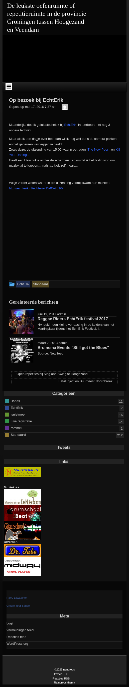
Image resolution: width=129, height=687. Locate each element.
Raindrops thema (64, 682)
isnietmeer (18, 414)
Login (11, 623)
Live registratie (21, 421)
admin (61, 314)
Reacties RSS (61, 678)
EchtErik (70, 125)
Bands (15, 401)
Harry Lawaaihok (17, 597)
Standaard (18, 434)
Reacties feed (17, 637)
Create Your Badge (18, 605)
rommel (16, 428)
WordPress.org (17, 643)
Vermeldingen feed (20, 630)
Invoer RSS (61, 673)
